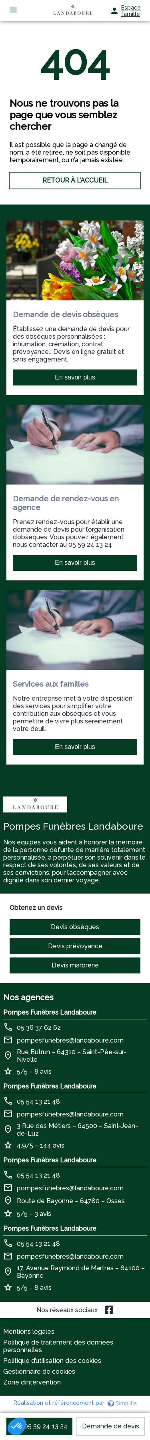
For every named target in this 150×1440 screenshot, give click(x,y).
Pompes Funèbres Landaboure (49, 1012)
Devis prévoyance (75, 946)
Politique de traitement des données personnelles (58, 1346)
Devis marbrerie (75, 965)
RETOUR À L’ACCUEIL (75, 180)
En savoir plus (75, 377)
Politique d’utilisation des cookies (52, 1361)
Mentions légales (28, 1331)
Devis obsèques (75, 927)
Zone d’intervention (32, 1382)
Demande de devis (110, 1426)
